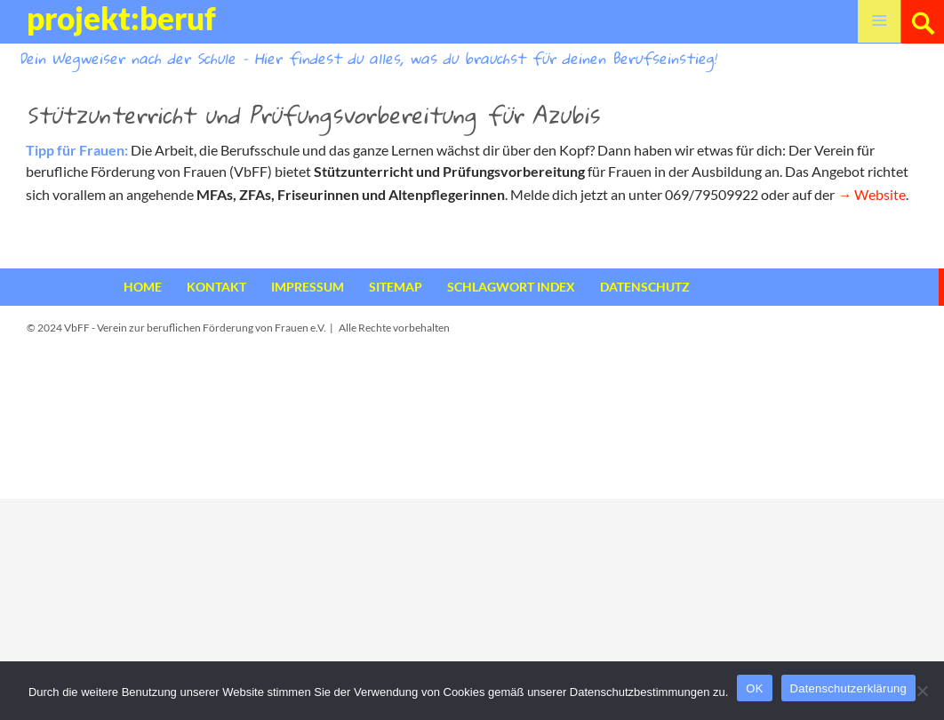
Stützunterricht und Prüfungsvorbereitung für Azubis (312, 114)
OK (754, 688)
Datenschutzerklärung (848, 688)
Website (880, 194)
